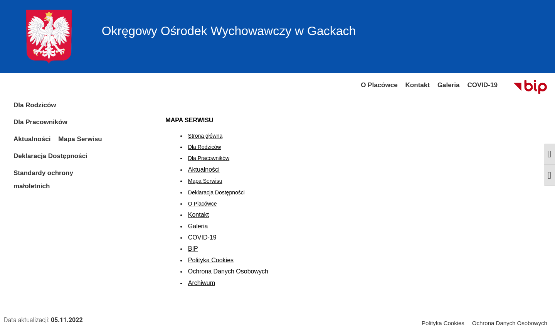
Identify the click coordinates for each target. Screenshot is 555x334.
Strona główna (205, 136)
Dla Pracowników (208, 158)
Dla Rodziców (204, 147)
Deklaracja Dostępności (216, 192)
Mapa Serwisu (205, 181)
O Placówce (202, 204)
